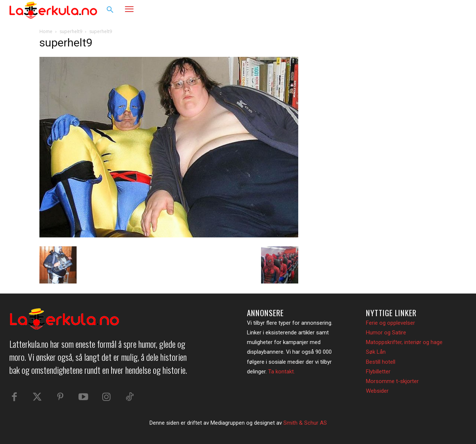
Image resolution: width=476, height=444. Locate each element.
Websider (377, 391)
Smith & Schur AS (305, 422)
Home (45, 31)
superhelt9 (71, 31)
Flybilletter (378, 371)
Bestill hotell (380, 362)
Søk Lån (376, 352)
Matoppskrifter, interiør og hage (404, 342)
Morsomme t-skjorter (392, 381)
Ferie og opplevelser (390, 323)
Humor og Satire (386, 332)
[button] (110, 10)
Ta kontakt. (281, 371)
